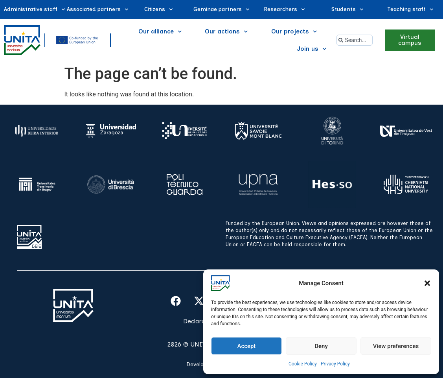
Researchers (284, 9)
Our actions (226, 32)
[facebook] (175, 301)
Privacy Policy (335, 364)
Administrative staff (34, 9)
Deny (321, 346)
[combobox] (354, 40)
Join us (312, 49)
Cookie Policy (303, 364)
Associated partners (98, 9)
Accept (246, 346)
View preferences (396, 346)
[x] (199, 301)
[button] (427, 283)
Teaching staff (410, 9)
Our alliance (160, 32)
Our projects (294, 32)
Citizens (158, 9)
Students (347, 9)
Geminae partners (221, 9)
